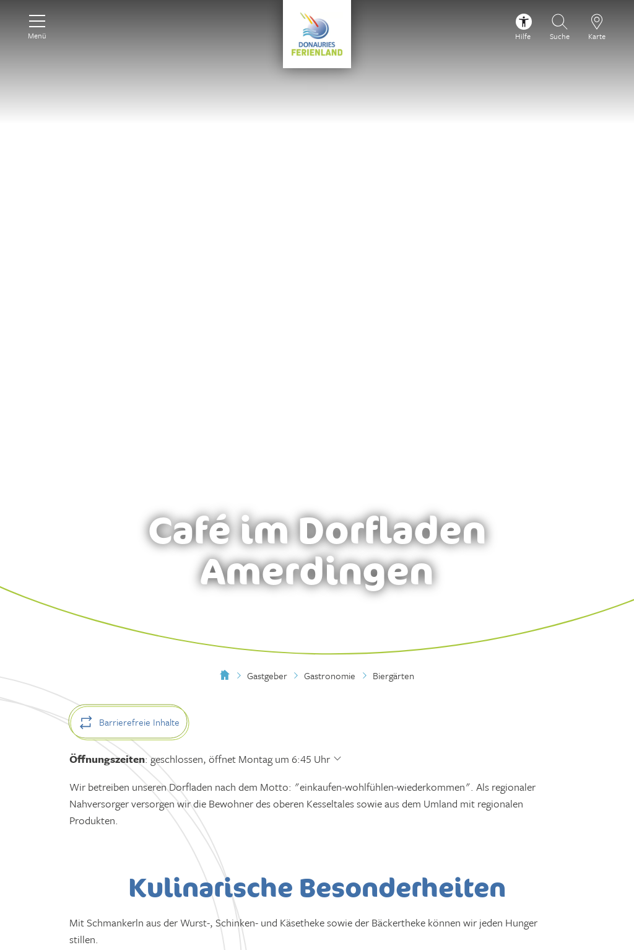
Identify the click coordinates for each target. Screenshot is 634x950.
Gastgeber (267, 675)
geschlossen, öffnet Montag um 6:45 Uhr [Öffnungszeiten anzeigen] (240, 759)
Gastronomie (329, 675)
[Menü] (37, 25)
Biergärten (393, 675)
